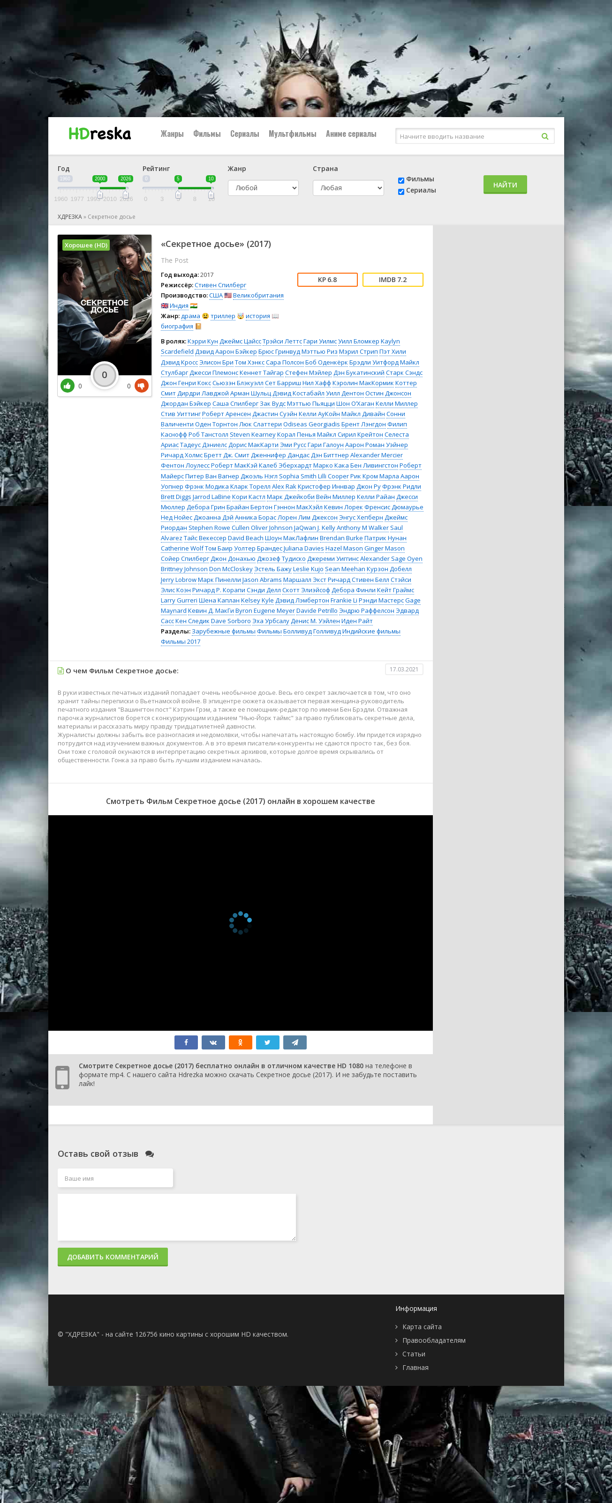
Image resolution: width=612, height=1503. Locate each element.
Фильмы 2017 (180, 641)
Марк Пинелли (219, 579)
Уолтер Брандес (258, 548)
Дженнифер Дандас (280, 455)
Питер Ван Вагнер (212, 476)
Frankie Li (344, 600)
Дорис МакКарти (253, 444)
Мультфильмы (293, 133)
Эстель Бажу (273, 569)
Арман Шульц (250, 393)
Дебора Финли (354, 590)
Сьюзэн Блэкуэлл (238, 383)
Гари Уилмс (320, 341)
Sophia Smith (298, 476)
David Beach (246, 538)
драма (190, 316)
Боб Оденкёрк (326, 362)
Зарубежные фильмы (224, 631)
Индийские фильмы (371, 631)
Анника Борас (255, 517)
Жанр (237, 168)
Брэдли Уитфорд (374, 362)
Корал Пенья (296, 434)
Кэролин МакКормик (363, 383)
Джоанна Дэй (214, 517)
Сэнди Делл (264, 590)
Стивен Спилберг (220, 285)
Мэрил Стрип (358, 351)
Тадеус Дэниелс (203, 444)
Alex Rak (284, 486)
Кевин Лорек (343, 507)
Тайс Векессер (205, 538)
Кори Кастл (248, 496)
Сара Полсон (285, 362)
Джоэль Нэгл (259, 476)
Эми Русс (293, 444)
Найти (505, 184)
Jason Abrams (262, 579)
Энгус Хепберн (361, 517)
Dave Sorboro (231, 621)
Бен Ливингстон (374, 465)
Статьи (413, 1353)
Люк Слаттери (260, 424)
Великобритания (258, 295)
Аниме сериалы (351, 133)
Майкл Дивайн (363, 413)
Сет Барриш (283, 383)
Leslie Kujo (308, 569)
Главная (415, 1367)
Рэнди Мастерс (381, 600)
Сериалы (244, 133)
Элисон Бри (216, 362)
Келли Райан (376, 496)
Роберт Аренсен (226, 413)
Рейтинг (156, 168)
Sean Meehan (345, 569)
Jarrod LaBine (212, 496)
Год (64, 168)
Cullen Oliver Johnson (262, 527)
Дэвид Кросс (179, 362)
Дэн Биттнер (330, 455)
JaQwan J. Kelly (314, 527)
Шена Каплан (219, 600)
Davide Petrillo (317, 610)
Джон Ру (368, 486)
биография (177, 326)
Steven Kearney (253, 434)
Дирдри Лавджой (203, 393)
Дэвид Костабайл (298, 393)
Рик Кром (364, 476)
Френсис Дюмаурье (393, 507)
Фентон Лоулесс (185, 465)
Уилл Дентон (345, 393)
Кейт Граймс (395, 590)
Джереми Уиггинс (333, 558)
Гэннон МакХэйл (298, 507)
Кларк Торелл (250, 486)
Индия (179, 305)
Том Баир (219, 548)
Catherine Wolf (182, 548)
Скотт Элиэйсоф (306, 590)
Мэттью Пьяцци (311, 403)
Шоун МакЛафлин (291, 538)
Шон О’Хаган (355, 403)
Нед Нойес (176, 517)
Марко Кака (331, 465)
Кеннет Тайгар (262, 372)
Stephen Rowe (209, 527)
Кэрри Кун (203, 341)
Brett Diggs (176, 496)
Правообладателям (434, 1340)
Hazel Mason (344, 548)
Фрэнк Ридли (401, 486)
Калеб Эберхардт (285, 465)
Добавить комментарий (113, 1256)
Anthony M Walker (363, 527)
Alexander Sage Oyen (391, 558)
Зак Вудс (273, 403)
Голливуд (327, 631)
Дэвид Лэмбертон (302, 600)
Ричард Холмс (182, 455)
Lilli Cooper (333, 476)
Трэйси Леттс (282, 341)
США (216, 295)
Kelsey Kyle (257, 600)
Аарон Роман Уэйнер (376, 444)
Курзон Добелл (389, 569)
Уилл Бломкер (358, 341)
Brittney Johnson (184, 569)
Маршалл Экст (304, 579)
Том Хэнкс (249, 362)
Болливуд (297, 631)
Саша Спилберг (235, 403)
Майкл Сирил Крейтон (350, 434)
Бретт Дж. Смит (226, 455)
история (258, 316)
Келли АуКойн (319, 413)
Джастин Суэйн (274, 413)
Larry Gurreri (179, 600)
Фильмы (207, 133)
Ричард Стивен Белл (358, 579)
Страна (325, 168)
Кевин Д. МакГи (211, 610)
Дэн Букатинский (359, 372)
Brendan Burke (341, 538)
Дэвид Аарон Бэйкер (226, 351)
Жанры (172, 133)
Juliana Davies (304, 548)
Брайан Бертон (249, 507)
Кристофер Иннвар (326, 486)
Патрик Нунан (385, 538)
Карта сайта (422, 1326)
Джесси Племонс (213, 372)
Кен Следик (192, 621)
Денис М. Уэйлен (315, 621)
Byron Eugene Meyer (265, 610)
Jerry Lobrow (178, 579)
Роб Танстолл (208, 434)
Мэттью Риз (320, 351)
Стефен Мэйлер (308, 372)
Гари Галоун (326, 444)
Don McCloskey (231, 569)
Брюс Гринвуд (279, 351)
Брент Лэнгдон (363, 424)
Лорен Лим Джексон (308, 517)
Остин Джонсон (388, 393)
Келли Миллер (397, 403)
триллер (223, 316)
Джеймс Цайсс (240, 341)
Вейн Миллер (335, 496)
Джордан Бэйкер (186, 403)
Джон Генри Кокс (186, 383)
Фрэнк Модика (207, 486)
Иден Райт (357, 621)
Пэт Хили (392, 351)
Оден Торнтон (216, 424)
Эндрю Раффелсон (366, 610)
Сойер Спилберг (185, 558)
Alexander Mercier (376, 455)
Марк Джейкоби (291, 496)
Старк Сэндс (404, 372)
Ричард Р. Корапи (218, 590)
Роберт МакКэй (234, 465)
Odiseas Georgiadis (311, 424)
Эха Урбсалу (270, 621)
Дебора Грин (206, 507)
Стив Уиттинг (181, 413)
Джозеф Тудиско (281, 558)
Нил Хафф (316, 383)
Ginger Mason (384, 548)
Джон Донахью (233, 558)
